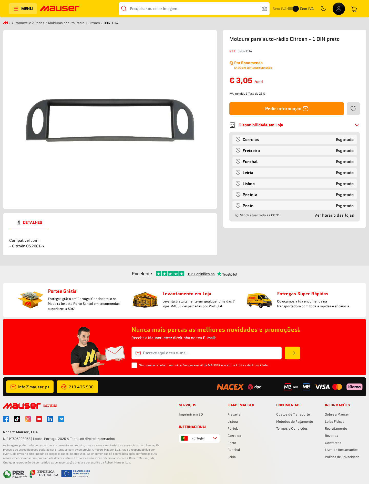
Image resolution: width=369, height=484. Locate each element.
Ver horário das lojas (334, 215)
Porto (232, 443)
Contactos (333, 443)
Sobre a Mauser (337, 414)
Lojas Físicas (334, 421)
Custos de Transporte (293, 414)
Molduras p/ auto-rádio (66, 23)
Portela (233, 428)
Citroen (94, 23)
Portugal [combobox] (197, 438)
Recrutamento (336, 428)
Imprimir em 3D (191, 414)
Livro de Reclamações (341, 450)
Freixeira (234, 414)
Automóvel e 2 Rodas (28, 23)
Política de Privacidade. (252, 365)
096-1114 (245, 51)
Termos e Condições (292, 428)
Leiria (232, 457)
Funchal (234, 450)
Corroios (234, 435)
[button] (294, 125)
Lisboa (233, 421)
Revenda (331, 435)
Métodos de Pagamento (294, 421)
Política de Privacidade (342, 457)
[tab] (28, 222)
